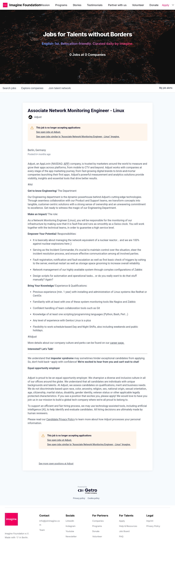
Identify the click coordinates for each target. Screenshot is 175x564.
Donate (153, 5)
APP (66, 163)
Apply (165, 5)
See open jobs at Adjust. (48, 132)
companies (32, 88)
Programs (61, 5)
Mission (45, 5)
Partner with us (117, 5)
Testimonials (95, 5)
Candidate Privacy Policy (60, 419)
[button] (5, 5)
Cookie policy (93, 498)
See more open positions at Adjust (56, 463)
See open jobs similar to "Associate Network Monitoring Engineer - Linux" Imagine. (78, 136)
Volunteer (138, 5)
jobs (9, 88)
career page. (117, 342)
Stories (77, 5)
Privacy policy (79, 498)
